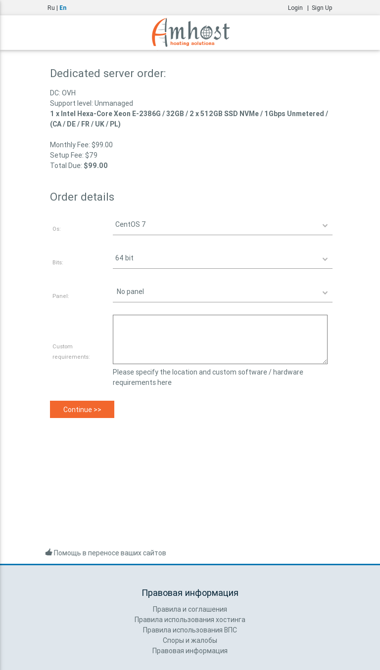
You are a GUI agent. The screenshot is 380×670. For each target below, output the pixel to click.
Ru (51, 7)
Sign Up (322, 7)
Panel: (60, 296)
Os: (56, 228)
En (62, 7)
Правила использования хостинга (190, 619)
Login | (300, 7)
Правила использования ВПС (190, 630)
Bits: (57, 262)
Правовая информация (190, 650)
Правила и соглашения (190, 609)
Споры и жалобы (190, 640)
